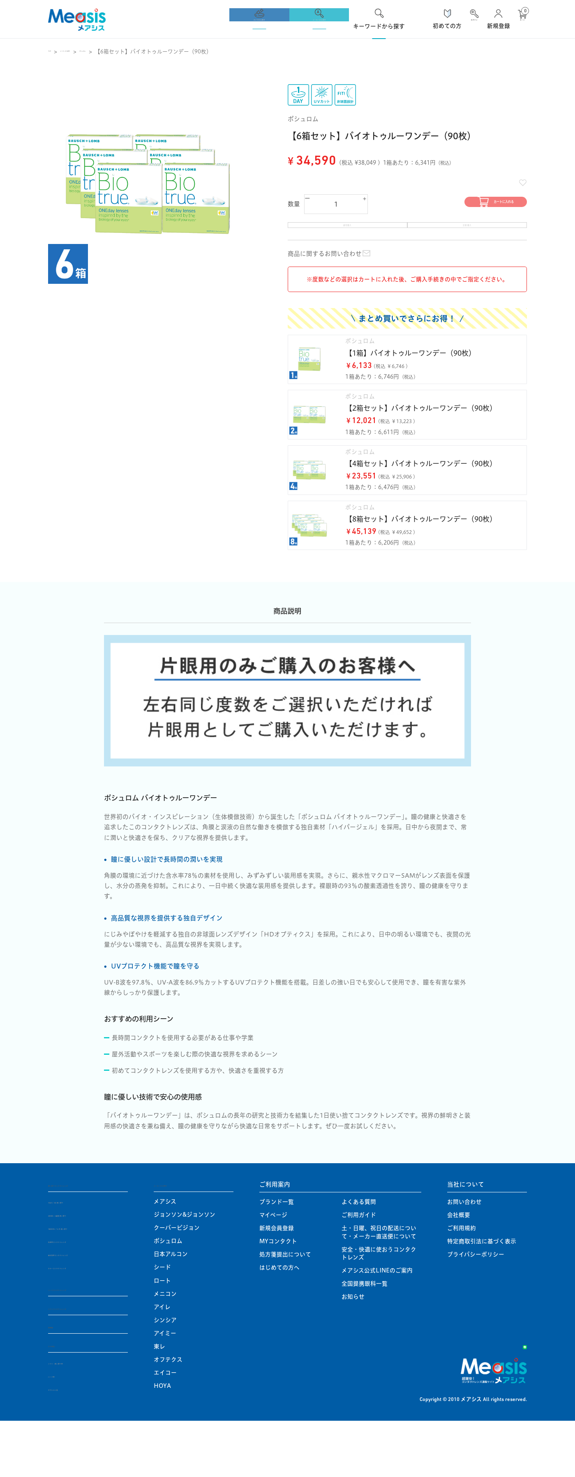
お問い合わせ (464, 1256)
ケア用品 (60, 1401)
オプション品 (65, 1444)
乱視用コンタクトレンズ (79, 1295)
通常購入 (347, 236)
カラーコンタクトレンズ (79, 1321)
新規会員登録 (276, 1282)
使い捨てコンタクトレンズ (85, 1238)
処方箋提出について (285, 1308)
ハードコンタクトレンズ (81, 1343)
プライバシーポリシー (475, 1308)
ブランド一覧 (276, 1256)
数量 (294, 206)
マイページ (273, 1269)
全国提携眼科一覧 (365, 1337)
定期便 (57, 1381)
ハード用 (59, 1431)
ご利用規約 (461, 1282)
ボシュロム (134, 51)
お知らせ (353, 1351)
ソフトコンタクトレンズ (81, 1363)
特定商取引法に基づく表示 (481, 1295)
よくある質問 (359, 1256)
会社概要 (458, 1269)
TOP (54, 51)
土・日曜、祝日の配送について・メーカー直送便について (379, 1286)
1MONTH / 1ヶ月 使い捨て (84, 1282)
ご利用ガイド (359, 1269)
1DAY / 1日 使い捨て (75, 1256)
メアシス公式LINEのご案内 (377, 1324)
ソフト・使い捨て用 (74, 1418)
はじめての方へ (279, 1321)
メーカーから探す (90, 51)
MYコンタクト (278, 1295)
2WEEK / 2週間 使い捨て (80, 1269)
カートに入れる (461, 206)
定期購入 (467, 236)
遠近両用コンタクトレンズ (82, 1308)
